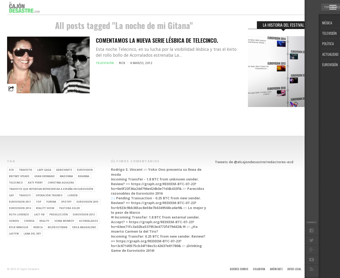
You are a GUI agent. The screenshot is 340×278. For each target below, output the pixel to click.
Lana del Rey (32, 233)
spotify (66, 201)
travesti (25, 195)
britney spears (19, 176)
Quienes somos (239, 269)
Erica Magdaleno (84, 227)
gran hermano (44, 176)
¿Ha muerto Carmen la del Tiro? (154, 229)
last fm (39, 214)
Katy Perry (35, 182)
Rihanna (83, 176)
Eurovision (85, 169)
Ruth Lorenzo (19, 214)
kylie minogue (18, 227)
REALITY (44, 220)
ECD (11, 169)
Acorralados (88, 220)
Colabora (259, 269)
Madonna (66, 176)
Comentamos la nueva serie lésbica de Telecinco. (157, 40)
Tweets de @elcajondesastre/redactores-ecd (254, 162)
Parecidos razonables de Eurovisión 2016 (157, 191)
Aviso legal (294, 269)
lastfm (14, 233)
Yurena (51, 201)
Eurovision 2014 (20, 208)
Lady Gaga (44, 169)
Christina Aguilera (61, 182)
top (38, 201)
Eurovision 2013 (87, 201)
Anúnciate (276, 269)
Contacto (312, 269)
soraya (14, 220)
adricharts (64, 169)
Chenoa (29, 220)
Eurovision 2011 (20, 201)
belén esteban (57, 227)
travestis (25, 169)
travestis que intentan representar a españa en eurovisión (51, 189)
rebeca (38, 227)
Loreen (72, 195)
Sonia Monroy (64, 220)
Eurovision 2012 (84, 214)
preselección (58, 214)
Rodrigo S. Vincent (127, 169)
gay (11, 195)
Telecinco (16, 182)
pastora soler (69, 208)
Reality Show (45, 208)
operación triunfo (49, 195)
